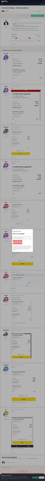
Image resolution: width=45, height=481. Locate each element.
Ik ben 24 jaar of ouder (17, 240)
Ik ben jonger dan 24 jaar (17, 243)
